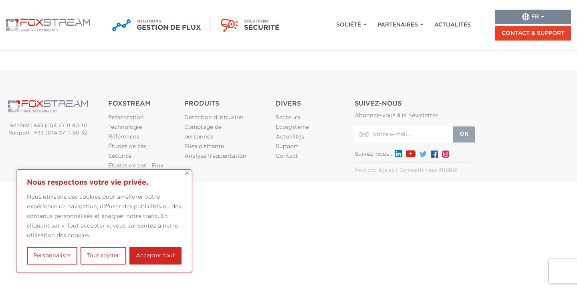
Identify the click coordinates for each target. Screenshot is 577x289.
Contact (287, 156)
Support (287, 146)
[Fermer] (187, 173)
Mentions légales (374, 170)
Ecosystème (292, 127)
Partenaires (397, 25)
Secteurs (288, 117)
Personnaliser (52, 255)
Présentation (126, 117)
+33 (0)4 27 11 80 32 (60, 133)
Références (123, 137)
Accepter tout (155, 255)
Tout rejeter (103, 255)
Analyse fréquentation (215, 156)
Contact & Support (533, 33)
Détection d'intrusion (214, 117)
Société (348, 25)
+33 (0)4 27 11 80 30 (60, 125)
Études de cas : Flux (135, 166)
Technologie (125, 127)
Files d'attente (204, 146)
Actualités (452, 25)
